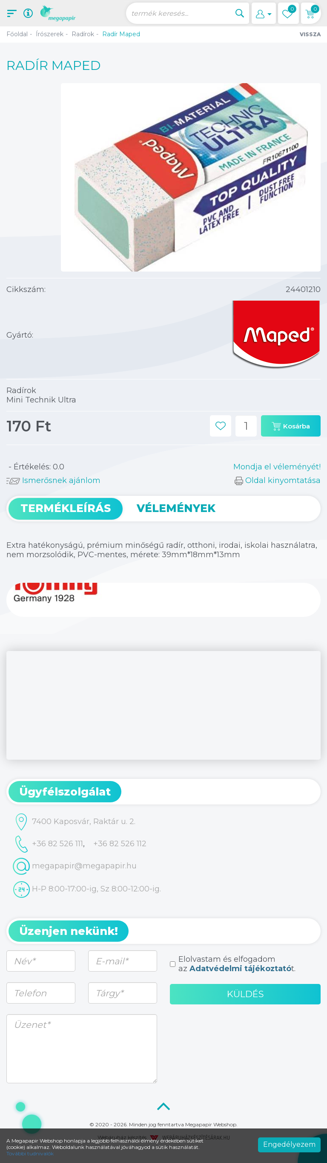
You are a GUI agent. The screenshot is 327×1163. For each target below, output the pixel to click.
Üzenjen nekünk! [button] (68, 931)
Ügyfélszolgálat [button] (65, 791)
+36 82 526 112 (119, 843)
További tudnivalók (30, 1153)
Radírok (83, 34)
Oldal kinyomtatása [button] (278, 480)
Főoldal (17, 34)
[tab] (163, 791)
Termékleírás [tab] (65, 508)
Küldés (245, 994)
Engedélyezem (289, 1144)
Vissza (310, 34)
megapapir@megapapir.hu (75, 866)
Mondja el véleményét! (277, 467)
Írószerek (49, 34)
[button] (264, 13)
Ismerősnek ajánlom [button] (53, 480)
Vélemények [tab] (176, 508)
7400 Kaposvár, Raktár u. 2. (74, 821)
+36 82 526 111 (48, 844)
